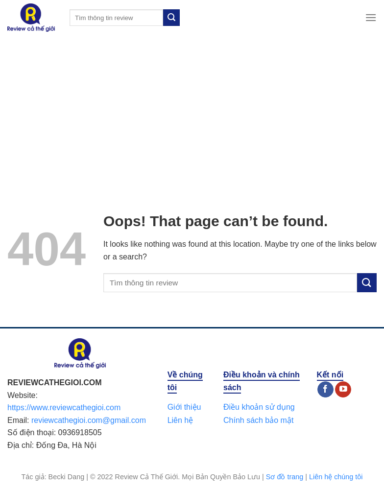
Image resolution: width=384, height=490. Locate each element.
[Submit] (171, 17)
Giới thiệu (184, 407)
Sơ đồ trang (284, 477)
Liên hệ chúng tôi (336, 477)
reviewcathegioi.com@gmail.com (88, 420)
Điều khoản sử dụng (259, 407)
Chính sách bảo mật (258, 420)
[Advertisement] (192, 108)
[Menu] (371, 17)
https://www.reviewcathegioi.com (63, 407)
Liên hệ (180, 420)
